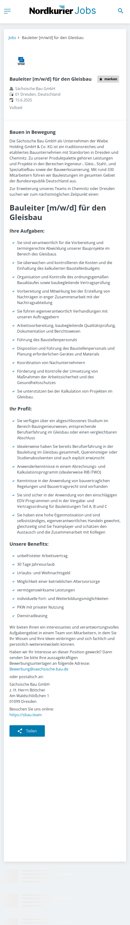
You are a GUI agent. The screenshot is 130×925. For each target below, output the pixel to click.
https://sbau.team (25, 714)
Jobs (12, 37)
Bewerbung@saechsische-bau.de (38, 669)
